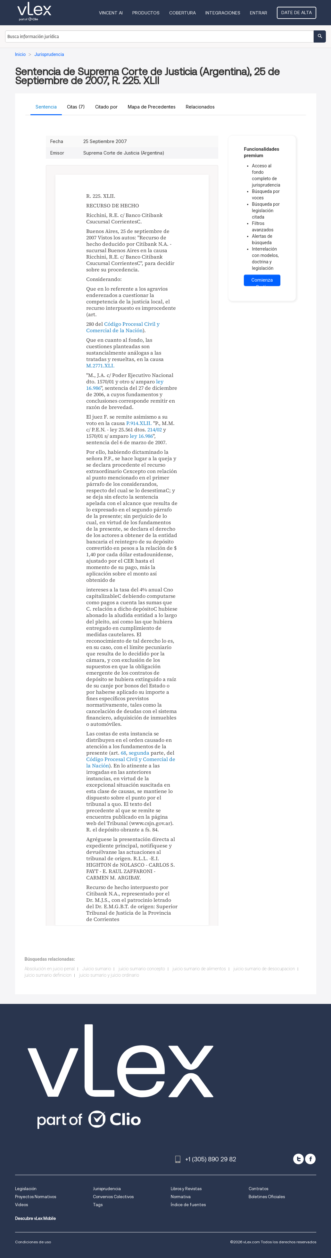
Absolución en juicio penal (50, 968)
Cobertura (182, 12)
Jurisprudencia (107, 1188)
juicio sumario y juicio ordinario (109, 975)
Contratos (258, 1188)
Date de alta (296, 12)
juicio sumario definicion (48, 975)
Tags (98, 1204)
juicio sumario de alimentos (199, 968)
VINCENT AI (111, 12)
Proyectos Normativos (35, 1196)
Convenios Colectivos (113, 1196)
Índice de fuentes (188, 1204)
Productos (146, 12)
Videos (21, 1204)
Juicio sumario (96, 968)
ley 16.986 (141, 435)
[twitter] (298, 1159)
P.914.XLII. (139, 423)
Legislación (26, 1188)
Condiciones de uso (33, 1242)
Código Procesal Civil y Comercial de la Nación (123, 327)
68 (123, 752)
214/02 (154, 429)
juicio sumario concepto (142, 968)
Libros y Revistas (186, 1188)
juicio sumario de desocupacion (264, 968)
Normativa (181, 1196)
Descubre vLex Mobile (35, 1218)
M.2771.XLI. (100, 365)
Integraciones (222, 12)
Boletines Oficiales (267, 1196)
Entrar (258, 12)
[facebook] (310, 1159)
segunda (139, 752)
